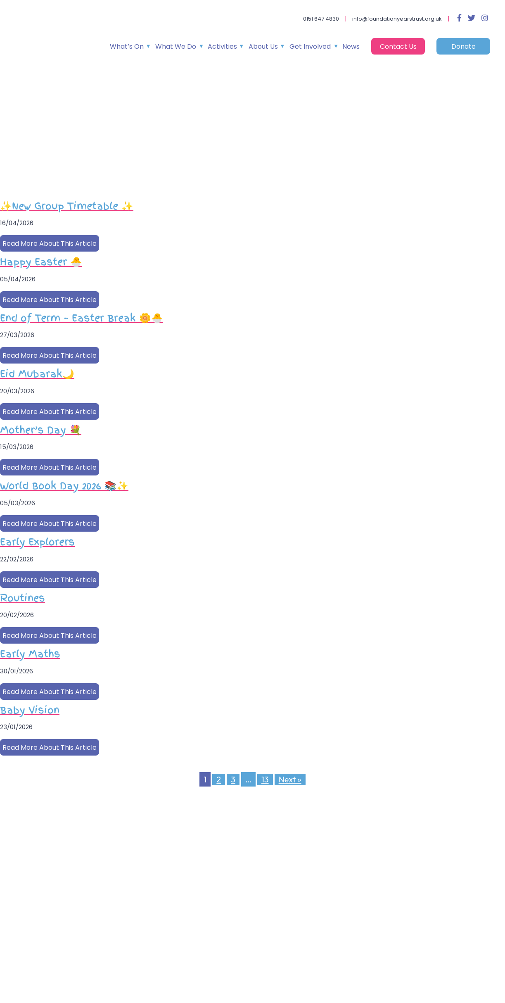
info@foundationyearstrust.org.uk (397, 19)
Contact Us (398, 46)
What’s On (127, 46)
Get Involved (310, 46)
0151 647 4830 (321, 19)
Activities (222, 46)
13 (265, 779)
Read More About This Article (49, 243)
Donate (463, 46)
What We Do (175, 46)
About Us (263, 46)
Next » (290, 779)
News (351, 46)
